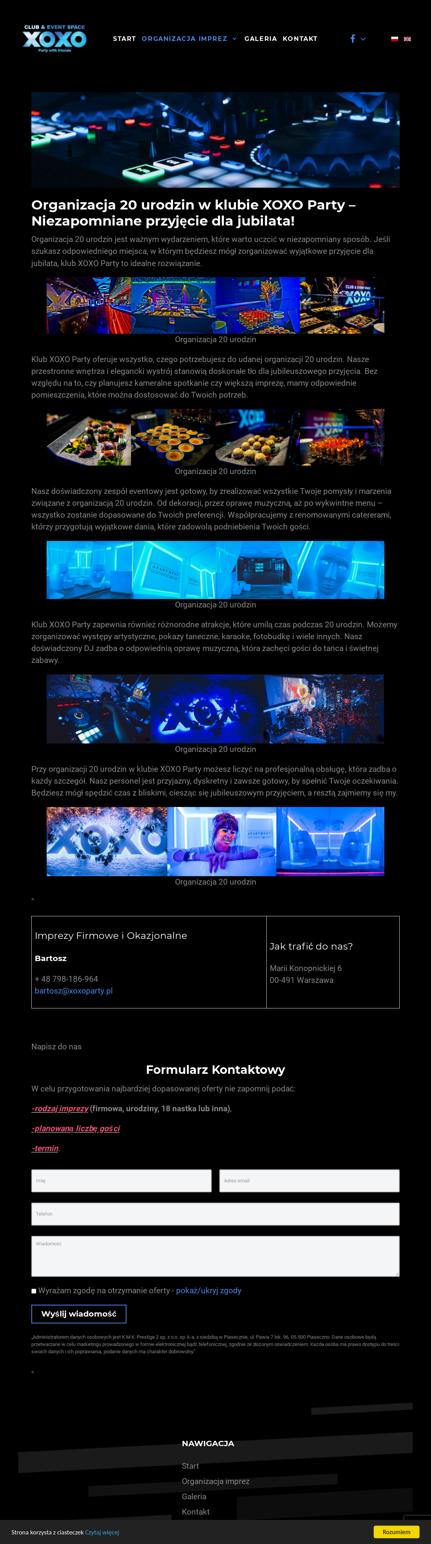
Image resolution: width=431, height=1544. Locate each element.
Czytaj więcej (102, 1532)
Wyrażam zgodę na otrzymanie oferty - (136, 1290)
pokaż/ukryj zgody (208, 1290)
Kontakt (196, 1511)
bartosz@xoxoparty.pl (74, 990)
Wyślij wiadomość (79, 1313)
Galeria (194, 1496)
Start (190, 1466)
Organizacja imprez (216, 1481)
